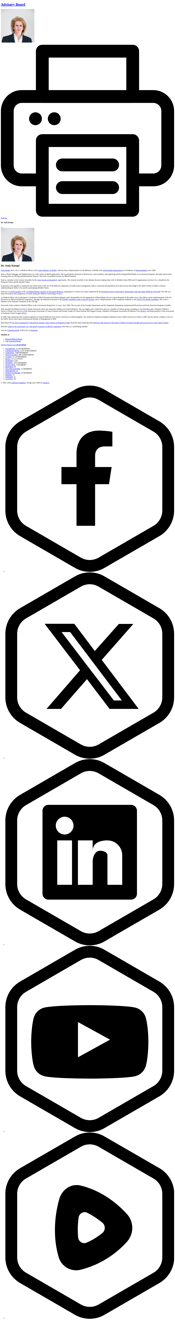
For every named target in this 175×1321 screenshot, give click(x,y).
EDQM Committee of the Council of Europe (78, 299)
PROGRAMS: (10, 371)
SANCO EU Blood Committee (148, 299)
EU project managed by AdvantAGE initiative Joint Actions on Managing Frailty (41, 323)
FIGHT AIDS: (10, 365)
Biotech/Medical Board (13, 339)
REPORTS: (9, 367)
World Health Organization (112, 270)
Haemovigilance (141, 270)
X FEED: (8, 357)
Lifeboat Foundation (18, 383)
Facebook (34, 330)
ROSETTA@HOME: (13, 373)
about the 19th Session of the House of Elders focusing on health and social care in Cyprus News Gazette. (131, 323)
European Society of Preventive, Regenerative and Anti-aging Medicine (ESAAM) (130, 292)
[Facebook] (89, 571)
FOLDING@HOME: (13, 369)
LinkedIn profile (13, 330)
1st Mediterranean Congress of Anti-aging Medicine (44, 292)
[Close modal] (2, 227)
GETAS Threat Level (13, 345)
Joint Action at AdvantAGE (47, 280)
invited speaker (15, 292)
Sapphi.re (46, 383)
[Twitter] (89, 758)
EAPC (143, 311)
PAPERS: (8, 375)
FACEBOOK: (10, 349)
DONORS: (9, 361)
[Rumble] (89, 1318)
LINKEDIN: (9, 353)
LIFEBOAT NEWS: (12, 351)
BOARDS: (9, 363)
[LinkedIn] (89, 945)
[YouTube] (89, 1131)
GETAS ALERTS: (11, 355)
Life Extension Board (13, 341)
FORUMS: (9, 377)
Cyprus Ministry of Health (47, 270)
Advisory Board (13, 4)
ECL (24, 313)
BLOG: (8, 359)
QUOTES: (9, 379)
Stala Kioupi (5, 270)
